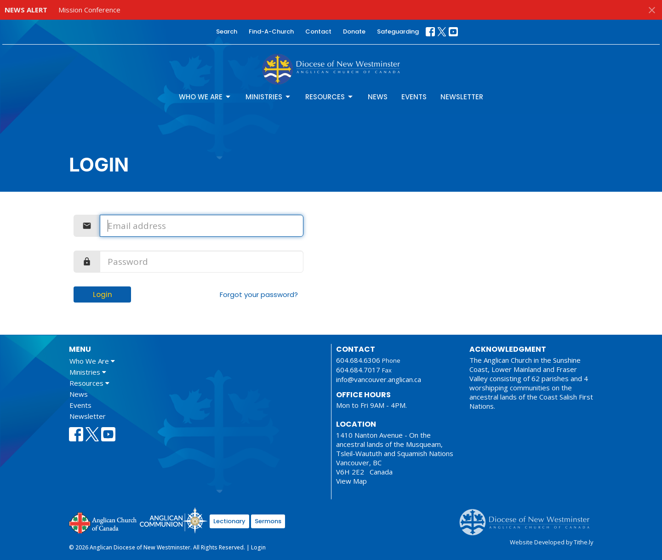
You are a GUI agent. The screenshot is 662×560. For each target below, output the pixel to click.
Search (226, 31)
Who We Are (205, 97)
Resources (329, 97)
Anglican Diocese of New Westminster (528, 517)
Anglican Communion (173, 520)
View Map (351, 481)
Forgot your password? (259, 294)
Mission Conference (89, 9)
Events (414, 97)
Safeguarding (398, 31)
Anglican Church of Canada (103, 521)
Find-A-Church (271, 31)
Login (102, 294)
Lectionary (229, 521)
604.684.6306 (358, 360)
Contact (318, 31)
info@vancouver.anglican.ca (378, 379)
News (378, 97)
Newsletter (461, 97)
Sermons (268, 521)
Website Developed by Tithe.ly (551, 542)
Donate (354, 31)
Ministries (268, 97)
